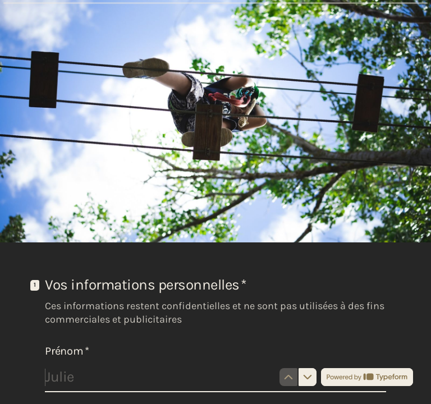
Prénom (67, 351)
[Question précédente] (288, 377)
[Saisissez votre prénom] (215, 377)
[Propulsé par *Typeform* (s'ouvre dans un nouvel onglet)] (367, 377)
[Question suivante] (308, 377)
